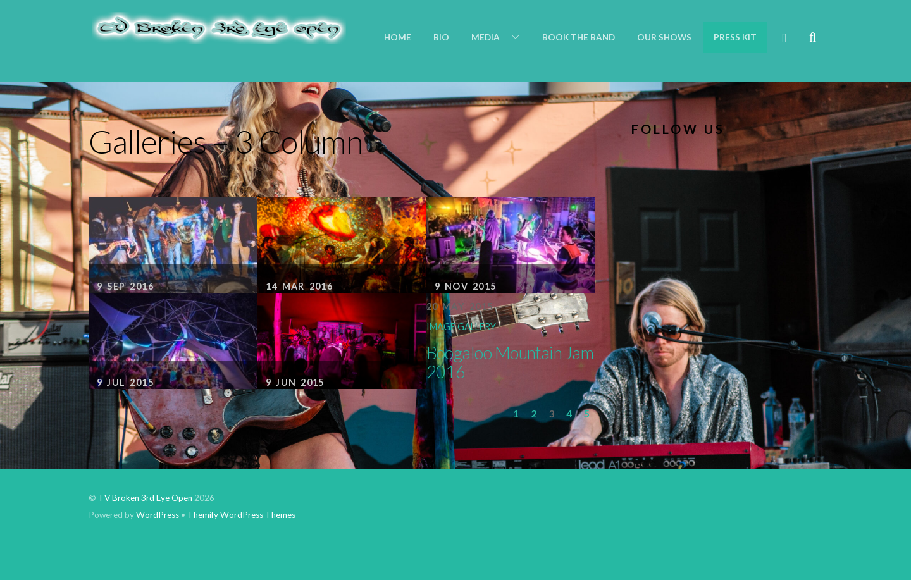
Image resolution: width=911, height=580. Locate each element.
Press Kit (735, 37)
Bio (441, 37)
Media (485, 37)
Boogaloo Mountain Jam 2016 (510, 362)
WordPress (157, 515)
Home (397, 37)
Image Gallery (461, 326)
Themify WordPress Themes (241, 515)
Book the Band (578, 37)
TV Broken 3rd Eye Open (145, 498)
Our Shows (664, 37)
